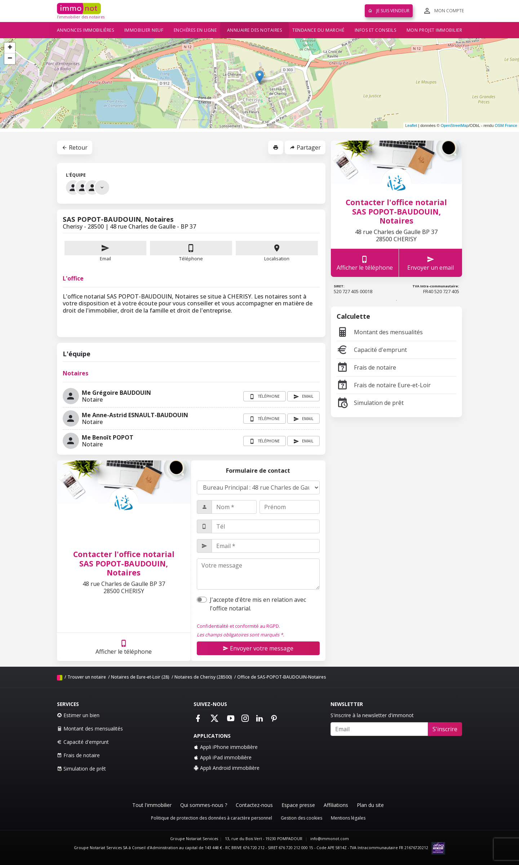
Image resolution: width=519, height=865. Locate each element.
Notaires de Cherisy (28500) (203, 677)
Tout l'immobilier (152, 805)
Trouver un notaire (86, 677)
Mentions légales (348, 818)
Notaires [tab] (75, 373)
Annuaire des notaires (254, 30)
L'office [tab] (73, 278)
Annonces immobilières (85, 30)
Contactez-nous (254, 805)
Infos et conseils (375, 30)
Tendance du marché (318, 30)
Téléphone (191, 258)
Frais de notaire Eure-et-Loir (384, 385)
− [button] (10, 58)
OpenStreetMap (455, 125)
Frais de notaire (366, 367)
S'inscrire (444, 729)
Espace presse (298, 805)
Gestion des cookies (301, 818)
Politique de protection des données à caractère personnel (211, 818)
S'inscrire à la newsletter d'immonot (372, 715)
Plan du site (370, 805)
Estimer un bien (78, 715)
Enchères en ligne (195, 30)
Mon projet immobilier (434, 30)
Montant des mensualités (380, 332)
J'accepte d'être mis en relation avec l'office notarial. (258, 604)
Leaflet (411, 125)
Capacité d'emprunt (372, 349)
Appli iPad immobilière (223, 757)
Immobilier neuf (144, 30)
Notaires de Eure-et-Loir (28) (140, 677)
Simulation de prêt (370, 402)
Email (106, 251)
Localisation (277, 251)
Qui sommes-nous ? (203, 805)
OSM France (506, 125)
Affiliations (336, 805)
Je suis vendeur (388, 11)
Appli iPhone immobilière (226, 746)
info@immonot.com (329, 838)
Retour (75, 147)
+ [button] (10, 48)
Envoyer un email (430, 263)
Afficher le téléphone (124, 647)
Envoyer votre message (258, 648)
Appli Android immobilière (227, 767)
